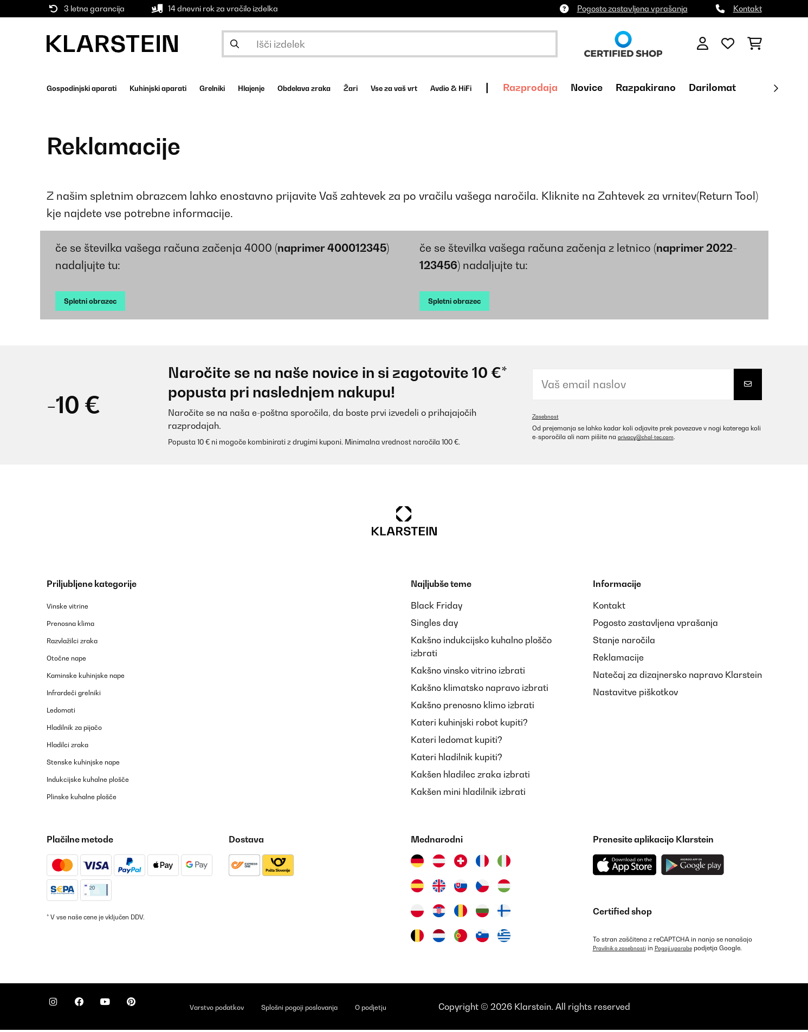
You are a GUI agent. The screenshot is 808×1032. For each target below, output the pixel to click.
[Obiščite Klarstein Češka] (482, 887)
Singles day (434, 624)
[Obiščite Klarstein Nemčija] (417, 863)
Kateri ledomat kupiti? (456, 741)
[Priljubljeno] (727, 44)
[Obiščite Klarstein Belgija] (417, 937)
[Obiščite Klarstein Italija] (503, 863)
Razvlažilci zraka (81, 642)
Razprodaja (663, 87)
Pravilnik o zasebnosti (625, 950)
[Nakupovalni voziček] (754, 44)
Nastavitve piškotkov (635, 694)
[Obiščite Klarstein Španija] (417, 887)
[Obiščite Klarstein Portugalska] (460, 937)
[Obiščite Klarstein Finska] (503, 912)
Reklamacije (618, 659)
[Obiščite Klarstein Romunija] (460, 912)
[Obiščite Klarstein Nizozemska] (438, 937)
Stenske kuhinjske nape (95, 763)
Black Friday (436, 607)
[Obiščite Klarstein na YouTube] (127, 1010)
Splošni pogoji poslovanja (365, 1008)
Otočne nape (73, 659)
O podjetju (455, 1008)
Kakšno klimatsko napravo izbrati (479, 689)
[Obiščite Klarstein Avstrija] (438, 863)
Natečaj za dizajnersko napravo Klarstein (677, 676)
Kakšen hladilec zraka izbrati (470, 776)
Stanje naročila (624, 642)
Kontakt (747, 8)
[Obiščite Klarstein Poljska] (417, 912)
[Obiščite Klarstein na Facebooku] (92, 1010)
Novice (719, 87)
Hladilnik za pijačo (84, 728)
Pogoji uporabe (688, 950)
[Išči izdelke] (390, 43)
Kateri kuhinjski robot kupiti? (469, 724)
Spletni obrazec (101, 302)
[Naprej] (775, 88)
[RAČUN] (702, 44)
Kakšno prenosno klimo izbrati (472, 707)
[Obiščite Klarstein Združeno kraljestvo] (438, 887)
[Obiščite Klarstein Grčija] (503, 938)
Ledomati (66, 711)
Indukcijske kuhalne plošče (101, 780)
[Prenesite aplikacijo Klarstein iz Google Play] (693, 867)
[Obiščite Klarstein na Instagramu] (57, 1010)
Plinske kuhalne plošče (92, 798)
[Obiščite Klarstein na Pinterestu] (161, 1010)
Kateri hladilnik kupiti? (456, 759)
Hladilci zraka (75, 746)
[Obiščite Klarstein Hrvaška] (438, 912)
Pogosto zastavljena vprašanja (632, 8)
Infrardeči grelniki (83, 694)
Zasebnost (548, 418)
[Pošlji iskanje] (234, 43)
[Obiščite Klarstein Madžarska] (503, 887)
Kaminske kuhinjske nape (98, 676)
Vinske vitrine (74, 607)
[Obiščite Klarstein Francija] (482, 863)
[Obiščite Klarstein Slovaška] (460, 887)
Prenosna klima (78, 624)
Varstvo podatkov (260, 1008)
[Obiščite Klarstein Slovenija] (482, 937)
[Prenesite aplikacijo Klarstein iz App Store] (625, 867)
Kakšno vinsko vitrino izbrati (468, 672)
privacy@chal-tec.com (651, 439)
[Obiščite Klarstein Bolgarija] (482, 912)
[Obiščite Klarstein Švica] (460, 863)
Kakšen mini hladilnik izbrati (468, 793)
